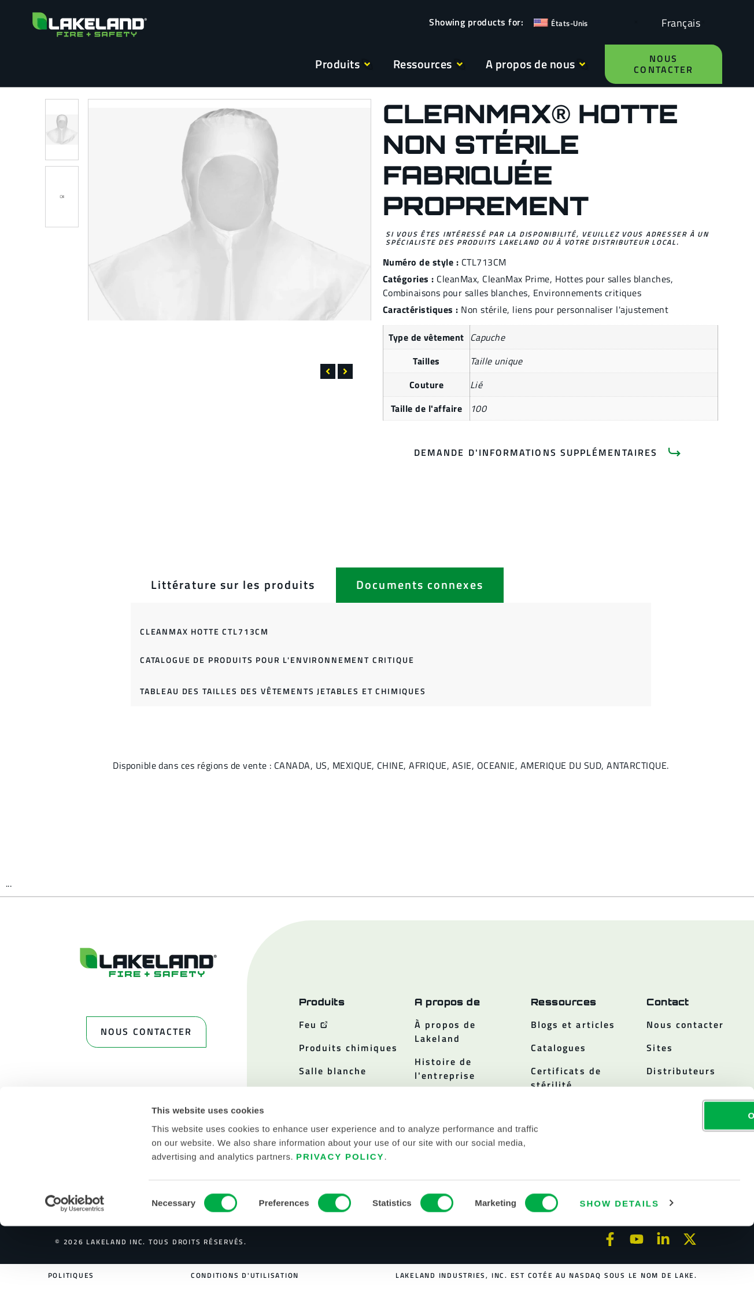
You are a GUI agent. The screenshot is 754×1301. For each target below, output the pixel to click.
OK (657, 1190)
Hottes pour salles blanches (613, 279)
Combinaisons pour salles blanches (455, 293)
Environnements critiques (587, 293)
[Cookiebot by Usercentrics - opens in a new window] (74, 1278)
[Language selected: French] (678, 22)
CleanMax (457, 279)
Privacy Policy (340, 1231)
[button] (327, 371)
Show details (619, 1278)
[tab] (233, 584)
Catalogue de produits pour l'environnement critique (277, 660)
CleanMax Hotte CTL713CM (204, 631)
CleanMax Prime (516, 279)
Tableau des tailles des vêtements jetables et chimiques (283, 691)
